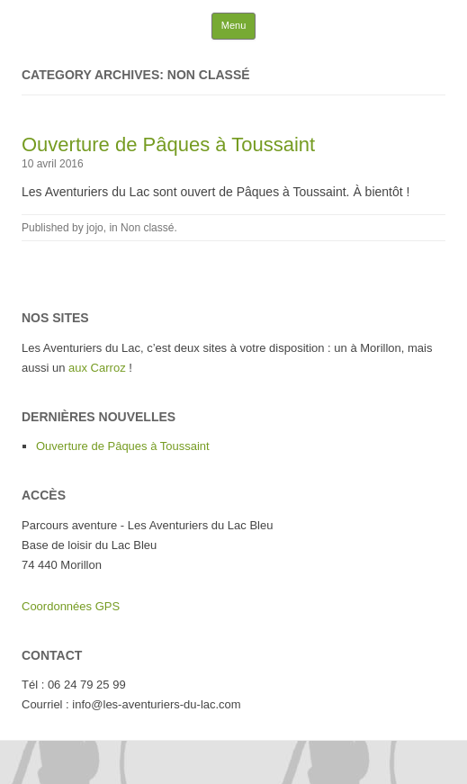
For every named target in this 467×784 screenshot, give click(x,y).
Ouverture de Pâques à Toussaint (168, 144)
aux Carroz (97, 367)
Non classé (147, 227)
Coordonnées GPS (71, 606)
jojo (94, 227)
